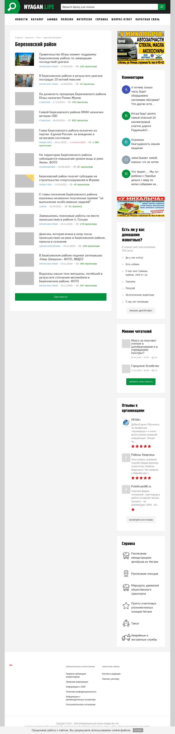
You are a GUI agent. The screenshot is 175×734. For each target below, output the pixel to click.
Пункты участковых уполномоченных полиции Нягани (143, 607)
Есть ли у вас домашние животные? (133, 235)
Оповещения (47, 164)
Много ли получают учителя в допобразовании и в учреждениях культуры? (144, 346)
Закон (43, 203)
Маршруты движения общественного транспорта (145, 590)
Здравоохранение (50, 242)
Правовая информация (77, 682)
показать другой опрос (141, 310)
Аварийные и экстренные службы (144, 637)
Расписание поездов (144, 573)
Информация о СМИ (75, 687)
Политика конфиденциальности (81, 692)
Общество (45, 141)
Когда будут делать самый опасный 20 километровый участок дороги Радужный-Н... (143, 122)
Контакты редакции (111, 674)
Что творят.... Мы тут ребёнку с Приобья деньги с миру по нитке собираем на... (144, 178)
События (44, 100)
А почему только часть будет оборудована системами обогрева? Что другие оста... (145, 96)
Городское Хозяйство (145, 365)
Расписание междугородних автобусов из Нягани (144, 558)
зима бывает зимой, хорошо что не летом (145, 160)
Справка (128, 543)
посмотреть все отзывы (141, 519)
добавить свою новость (141, 381)
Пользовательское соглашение (81, 704)
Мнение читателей (137, 331)
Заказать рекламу (110, 679)
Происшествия (48, 65)
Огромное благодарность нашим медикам (145, 144)
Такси (135, 623)
